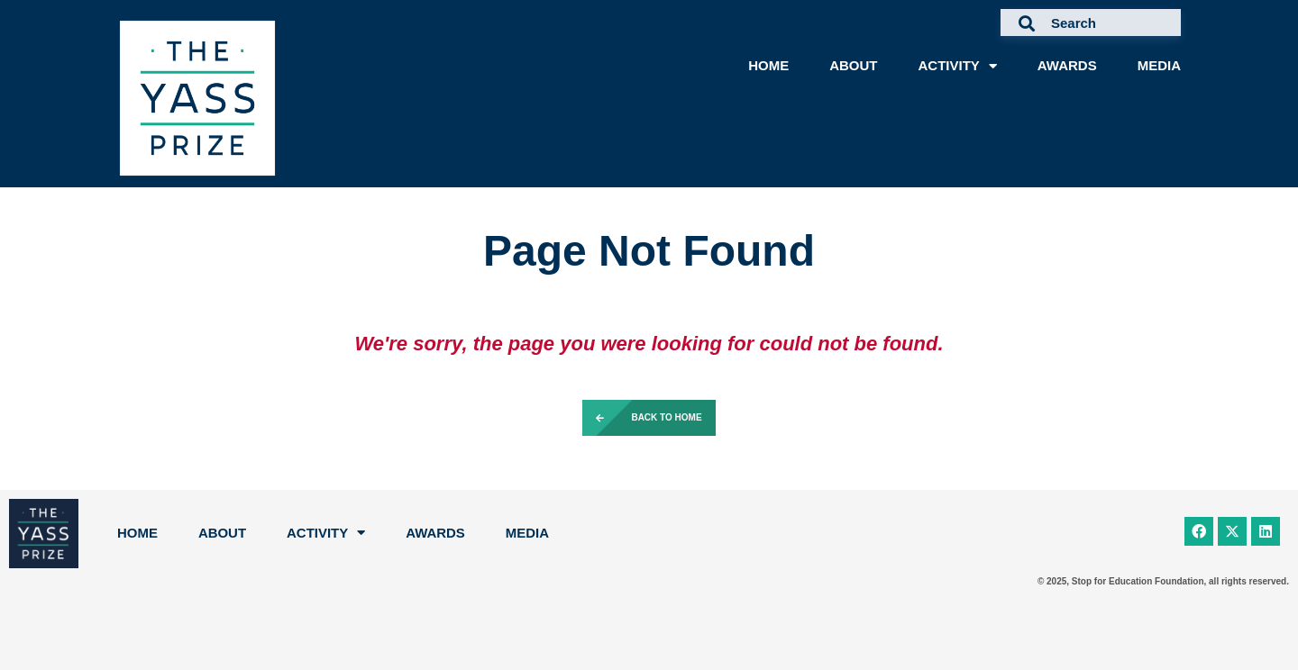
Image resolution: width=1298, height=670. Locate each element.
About (853, 65)
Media (1159, 65)
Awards (1067, 65)
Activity (957, 66)
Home (768, 65)
